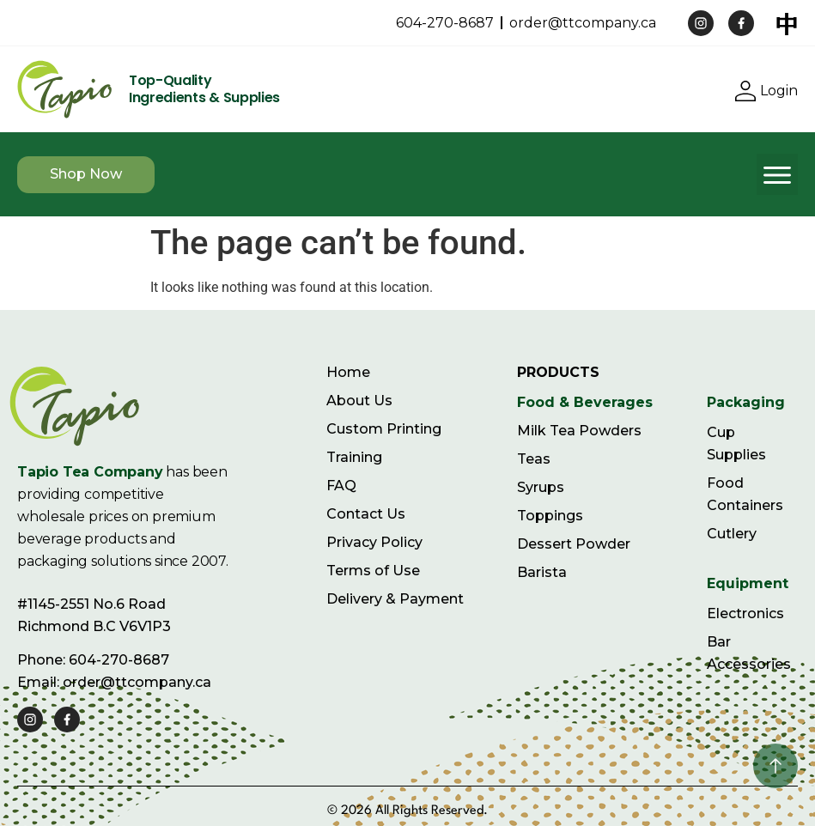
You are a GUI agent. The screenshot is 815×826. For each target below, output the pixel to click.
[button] (777, 174)
